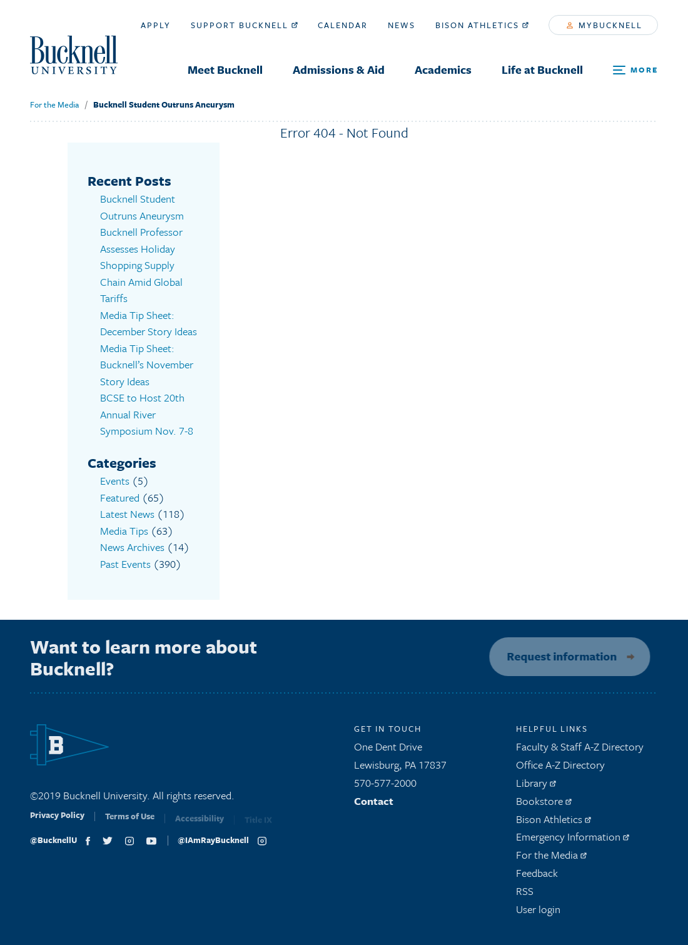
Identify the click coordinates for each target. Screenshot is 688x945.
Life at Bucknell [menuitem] (542, 69)
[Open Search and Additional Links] (635, 70)
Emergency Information (572, 841)
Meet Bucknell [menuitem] (225, 69)
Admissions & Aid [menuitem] (339, 69)
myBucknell (604, 25)
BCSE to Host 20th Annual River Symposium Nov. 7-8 (146, 414)
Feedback (537, 876)
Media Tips (124, 530)
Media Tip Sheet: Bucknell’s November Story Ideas (146, 364)
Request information (558, 656)
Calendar (343, 25)
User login (538, 913)
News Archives (132, 547)
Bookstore (544, 804)
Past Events (125, 564)
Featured (119, 497)
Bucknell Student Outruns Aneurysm (164, 104)
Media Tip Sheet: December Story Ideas (148, 323)
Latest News (127, 514)
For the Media (54, 104)
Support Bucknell (244, 25)
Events (114, 480)
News (401, 25)
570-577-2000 (385, 786)
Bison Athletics (482, 25)
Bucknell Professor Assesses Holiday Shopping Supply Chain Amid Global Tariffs (141, 265)
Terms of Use (129, 823)
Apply (156, 25)
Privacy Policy (57, 823)
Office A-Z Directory (560, 768)
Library (536, 786)
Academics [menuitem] (443, 69)
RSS (525, 894)
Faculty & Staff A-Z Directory (580, 751)
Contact (373, 804)
